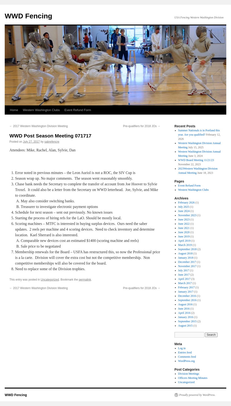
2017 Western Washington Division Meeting (38, 126)
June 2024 (184, 211)
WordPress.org (186, 361)
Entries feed (185, 352)
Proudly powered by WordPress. (197, 395)
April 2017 (184, 279)
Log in (182, 348)
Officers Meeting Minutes (192, 378)
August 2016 (185, 304)
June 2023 (184, 219)
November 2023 (187, 215)
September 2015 (187, 321)
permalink (85, 279)
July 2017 (183, 270)
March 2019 (185, 245)
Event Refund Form (77, 110)
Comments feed (187, 356)
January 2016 (185, 317)
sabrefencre (51, 141)
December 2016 (187, 296)
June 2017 (184, 274)
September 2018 (187, 249)
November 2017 (187, 266)
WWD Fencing (28, 16)
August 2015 (185, 325)
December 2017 (187, 262)
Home (14, 110)
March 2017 (185, 283)
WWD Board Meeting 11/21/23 (196, 160)
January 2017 (185, 291)
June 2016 (184, 308)
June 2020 (184, 232)
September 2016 (187, 300)
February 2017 (186, 287)
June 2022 (184, 223)
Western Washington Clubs (41, 110)
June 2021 (184, 228)
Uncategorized (50, 279)
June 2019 (184, 236)
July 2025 (183, 206)
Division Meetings (188, 373)
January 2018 (185, 257)
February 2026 (186, 202)
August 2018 (185, 253)
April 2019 (184, 240)
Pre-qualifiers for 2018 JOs (141, 126)
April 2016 (184, 313)
